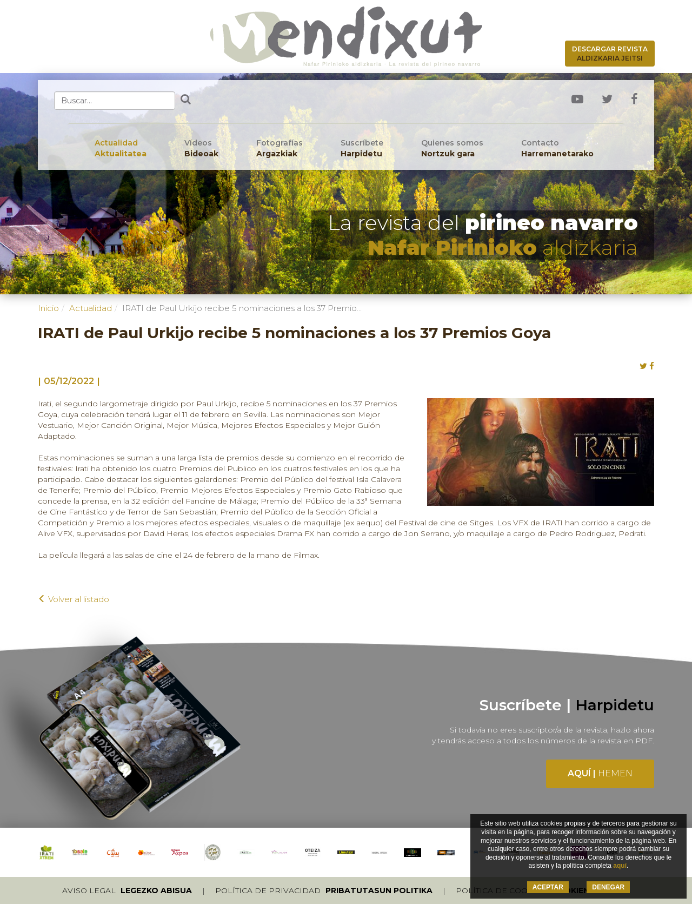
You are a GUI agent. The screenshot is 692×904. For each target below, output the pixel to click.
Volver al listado (73, 599)
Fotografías (279, 148)
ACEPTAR (548, 887)
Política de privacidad (323, 890)
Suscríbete (362, 148)
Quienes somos (452, 148)
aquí (620, 865)
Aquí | (600, 773)
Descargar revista (610, 53)
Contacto (557, 148)
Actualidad (121, 148)
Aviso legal (127, 890)
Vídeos (201, 148)
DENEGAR (608, 887)
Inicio (48, 308)
